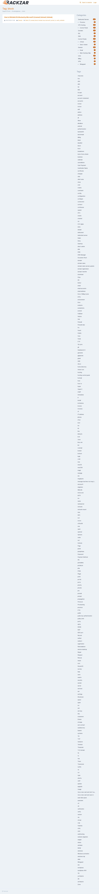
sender (80, 683)
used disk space (82, 797)
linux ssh (80, 442)
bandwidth (81, 132)
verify (57, 20)
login (79, 456)
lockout (80, 453)
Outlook (80, 543)
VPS (79, 831)
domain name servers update (86, 266)
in (78, 397)
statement (81, 716)
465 (79, 84)
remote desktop (82, 649)
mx (78, 498)
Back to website (87, 2)
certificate (81, 171)
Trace (79, 761)
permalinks (81, 562)
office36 (80, 523)
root (79, 663)
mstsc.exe (81, 492)
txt (78, 772)
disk (79, 249)
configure (80, 199)
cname (79, 187)
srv (78, 705)
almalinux (80, 123)
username (80, 800)
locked (79, 451)
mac (79, 462)
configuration (81, 196)
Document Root (82, 257)
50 (78, 87)
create (79, 215)
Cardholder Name (83, 168)
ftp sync (80, 344)
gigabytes (80, 355)
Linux (79, 439)
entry (79, 297)
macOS (80, 464)
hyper (79, 386)
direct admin (81, 246)
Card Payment (82, 165)
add (79, 109)
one (79, 526)
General (20, 20)
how (44, 20)
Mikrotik (80, 490)
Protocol (80, 602)
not (79, 518)
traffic (79, 767)
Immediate (81, 395)
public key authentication (85, 616)
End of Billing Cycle (83, 294)
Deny (79, 241)
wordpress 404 (82, 870)
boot (79, 148)
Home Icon (81, 369)
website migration (83, 837)
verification (81, 809)
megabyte (80, 478)
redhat (79, 638)
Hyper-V (80, 389)
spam (79, 702)
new (79, 512)
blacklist (80, 143)
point (79, 576)
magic (79, 470)
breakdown (81, 151)
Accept (80, 92)
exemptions (81, 308)
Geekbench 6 (81, 350)
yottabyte (81, 876)
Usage (79, 789)
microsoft (47, 20)
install (79, 400)
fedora (80, 316)
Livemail (32, 20)
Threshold (80, 747)
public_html (81, 618)
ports (79, 582)
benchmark (81, 134)
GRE (79, 361)
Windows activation (83, 853)
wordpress (81, 867)
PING (79, 571)
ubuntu (80, 778)
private (80, 588)
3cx (79, 78)
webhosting (81, 834)
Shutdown (81, 697)
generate (80, 353)
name (79, 501)
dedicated (81, 232)
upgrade (80, 786)
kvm (79, 437)
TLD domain (81, 750)
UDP (79, 781)
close (79, 182)
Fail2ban (80, 313)
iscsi (79, 423)
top (79, 758)
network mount (82, 509)
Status (79, 719)
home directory (82, 367)
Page (79, 546)
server (79, 686)
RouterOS (80, 666)
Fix (78, 327)
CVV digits (81, 224)
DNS (79, 252)
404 (79, 81)
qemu (79, 624)
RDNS (79, 627)
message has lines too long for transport (87, 481)
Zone (79, 884)
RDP (79, 630)
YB (78, 873)
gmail (79, 358)
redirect (80, 641)
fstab (79, 339)
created (80, 218)
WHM (79, 848)
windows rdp (81, 856)
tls (78, 753)
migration (80, 487)
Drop (79, 277)
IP (29, 20)
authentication (82, 129)
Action (79, 104)
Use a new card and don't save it (87, 792)
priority (80, 585)
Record (80, 635)
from (79, 336)
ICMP (79, 392)
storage (80, 722)
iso (78, 425)
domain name (81, 263)
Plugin (79, 574)
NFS (79, 515)
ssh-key (80, 711)
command (80, 190)
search (79, 677)
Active (79, 106)
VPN (79, 828)
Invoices (80, 409)
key (79, 431)
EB (78, 280)
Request (80, 655)
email (79, 285)
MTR (79, 495)
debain (80, 229)
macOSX (80, 467)
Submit (80, 730)
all (78, 118)
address (80, 115)
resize (79, 660)
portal (52, 20)
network (80, 506)
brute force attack (83, 154)
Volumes (80, 825)
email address (81, 291)
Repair (79, 652)
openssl (80, 532)
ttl (78, 769)
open (79, 529)
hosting (80, 372)
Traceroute (81, 764)
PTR (79, 610)
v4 (78, 803)
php (79, 568)
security (80, 680)
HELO (79, 364)
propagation (81, 599)
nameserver (81, 504)
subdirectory (81, 728)
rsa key (80, 669)
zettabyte (81, 881)
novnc (79, 520)
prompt (80, 596)
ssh (79, 708)
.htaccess (80, 76)
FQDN (79, 333)
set (79, 691)
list (78, 445)
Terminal (80, 744)
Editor (79, 283)
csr (78, 221)
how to (80, 383)
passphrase (81, 551)
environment (81, 299)
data (79, 227)
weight (80, 839)
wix (79, 865)
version (80, 814)
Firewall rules (81, 325)
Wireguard (80, 862)
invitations (81, 403)
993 (79, 90)
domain (80, 260)
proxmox (80, 607)
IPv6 (79, 420)
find (79, 319)
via (78, 817)
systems (80, 733)
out (79, 540)
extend (80, 311)
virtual (79, 820)
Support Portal (6, 11)
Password (80, 554)
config (79, 193)
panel (79, 548)
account (80, 95)
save (79, 674)
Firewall (80, 322)
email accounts (82, 288)
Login (95, 2)
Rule (79, 672)
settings (80, 694)
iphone (79, 417)
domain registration (83, 269)
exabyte (80, 305)
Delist (26, 20)
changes (80, 173)
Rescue (80, 658)
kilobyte (80, 434)
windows (80, 851)
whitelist (62, 20)
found (79, 330)
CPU (79, 213)
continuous (81, 207)
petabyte (80, 565)
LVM (79, 459)
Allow (79, 120)
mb (78, 476)
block (36, 20)
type (79, 775)
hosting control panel (84, 375)
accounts (80, 101)
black (79, 140)
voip (79, 823)
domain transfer (82, 271)
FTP (79, 341)
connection (81, 201)
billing (79, 137)
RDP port (80, 632)
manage (80, 473)
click (79, 176)
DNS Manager (82, 255)
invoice (80, 406)
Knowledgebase (16, 11)
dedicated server (82, 235)
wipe (79, 859)
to (55, 20)
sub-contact (81, 725)
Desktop (80, 243)
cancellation (81, 162)
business (80, 157)
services (80, 688)
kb (78, 428)
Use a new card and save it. (86, 795)
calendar (80, 160)
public (79, 613)
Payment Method (83, 557)
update (80, 783)
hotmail (40, 20)
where (79, 842)
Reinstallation (81, 646)
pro (79, 590)
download (80, 274)
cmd (79, 185)
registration (81, 644)
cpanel (79, 210)
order (79, 537)
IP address (81, 414)
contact (80, 204)
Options (80, 534)
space (79, 700)
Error (79, 302)
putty (79, 621)
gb (78, 347)
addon (79, 112)
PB (78, 560)
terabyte (80, 742)
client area (81, 179)
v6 (78, 806)
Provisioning (81, 604)
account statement (83, 98)
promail (80, 593)
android (80, 126)
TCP (79, 739)
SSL (79, 714)
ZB (78, 879)
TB (78, 736)
